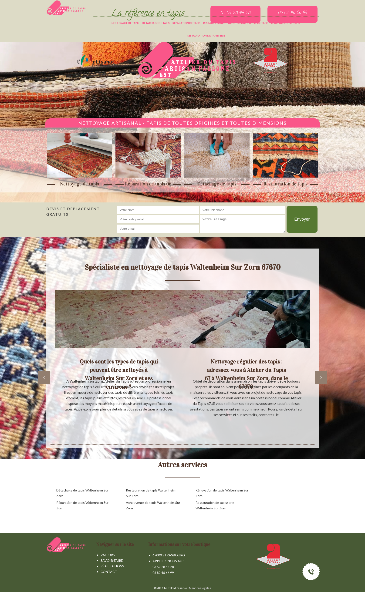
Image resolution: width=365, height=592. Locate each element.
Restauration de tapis (219, 22)
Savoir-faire (112, 560)
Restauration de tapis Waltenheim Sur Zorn (151, 493)
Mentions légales (200, 588)
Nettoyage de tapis (125, 22)
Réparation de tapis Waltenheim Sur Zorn (82, 505)
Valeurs (108, 555)
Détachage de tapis (156, 22)
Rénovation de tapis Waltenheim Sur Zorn (222, 493)
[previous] (44, 377)
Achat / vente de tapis (252, 22)
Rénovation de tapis (285, 22)
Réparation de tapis (186, 22)
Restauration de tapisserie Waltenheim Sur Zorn (215, 505)
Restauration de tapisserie (206, 35)
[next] (321, 377)
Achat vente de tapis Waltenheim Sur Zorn (153, 505)
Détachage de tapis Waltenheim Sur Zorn (82, 493)
